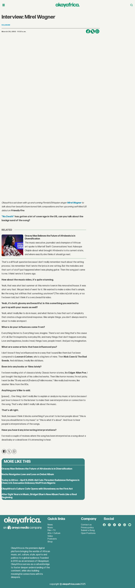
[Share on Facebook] (88, 31)
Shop (50, 541)
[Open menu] (4, 5)
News (50, 524)
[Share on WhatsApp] (97, 31)
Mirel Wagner (74, 202)
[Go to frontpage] (67, 5)
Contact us (86, 524)
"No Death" (8, 216)
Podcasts (52, 539)
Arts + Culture (54, 533)
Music (50, 527)
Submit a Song (88, 530)
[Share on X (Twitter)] (92, 31)
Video (50, 536)
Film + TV (52, 530)
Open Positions (88, 533)
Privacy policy (87, 527)
